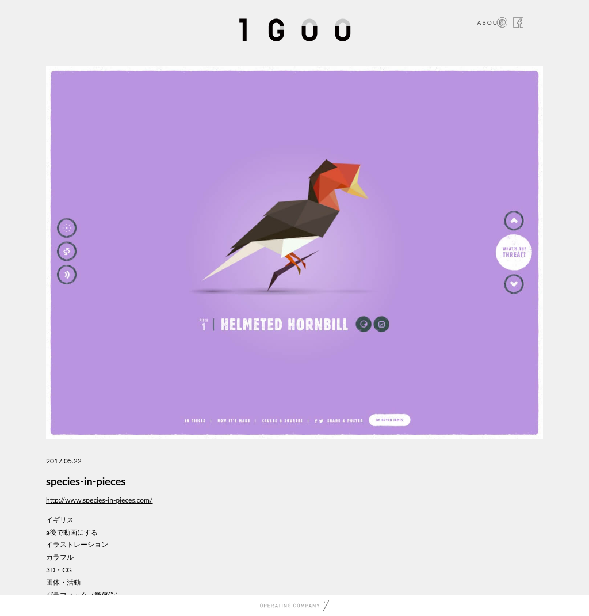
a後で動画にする (72, 532)
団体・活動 (63, 582)
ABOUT (490, 22)
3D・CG (59, 569)
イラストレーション (77, 544)
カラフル (60, 557)
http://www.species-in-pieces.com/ (99, 500)
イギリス (60, 519)
